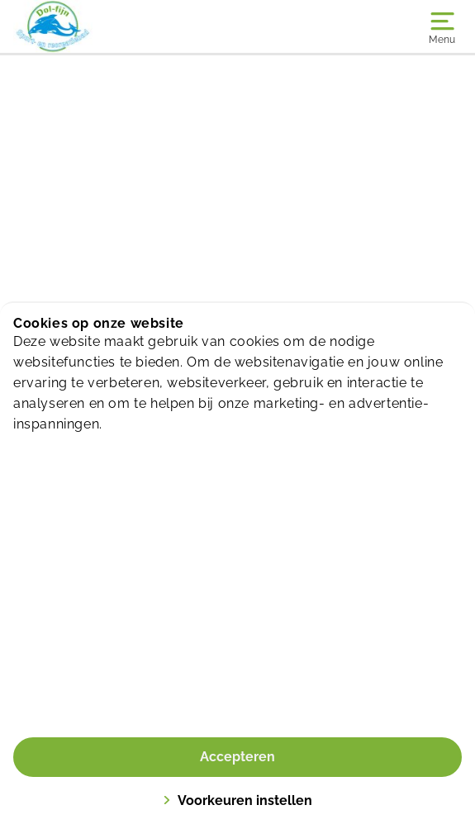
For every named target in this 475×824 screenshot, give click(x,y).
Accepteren (237, 757)
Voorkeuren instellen (237, 800)
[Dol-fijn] (125, 26)
